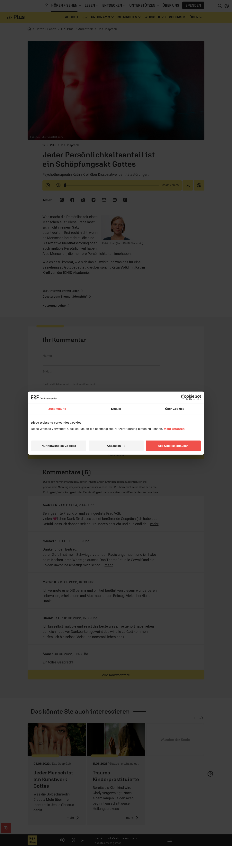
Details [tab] (116, 408)
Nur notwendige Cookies (59, 445)
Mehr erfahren (174, 428)
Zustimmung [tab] (57, 408)
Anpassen (116, 445)
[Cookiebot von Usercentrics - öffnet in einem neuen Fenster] (184, 397)
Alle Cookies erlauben (173, 445)
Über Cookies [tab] (174, 408)
